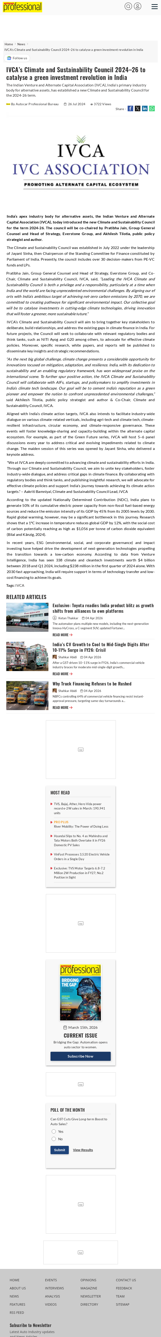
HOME (14, 1280)
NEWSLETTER (90, 1296)
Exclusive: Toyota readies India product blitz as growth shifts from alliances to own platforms (103, 608)
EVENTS (51, 1280)
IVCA (19, 585)
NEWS (14, 1296)
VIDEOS (51, 1304)
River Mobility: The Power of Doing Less (81, 826)
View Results (83, 1150)
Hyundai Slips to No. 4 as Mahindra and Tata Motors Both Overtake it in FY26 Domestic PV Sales (81, 840)
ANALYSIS (52, 1296)
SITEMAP (122, 1304)
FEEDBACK (124, 1288)
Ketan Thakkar (66, 618)
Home (9, 44)
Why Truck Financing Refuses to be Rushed (92, 684)
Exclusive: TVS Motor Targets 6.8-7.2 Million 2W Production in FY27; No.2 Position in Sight (79, 872)
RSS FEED (17, 1312)
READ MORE (63, 634)
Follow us (17, 58)
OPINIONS (88, 1280)
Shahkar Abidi (65, 657)
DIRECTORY (89, 1304)
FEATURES (17, 1304)
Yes (61, 1131)
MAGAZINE (88, 1288)
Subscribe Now (80, 1056)
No (60, 1139)
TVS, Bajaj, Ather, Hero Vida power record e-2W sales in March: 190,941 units (79, 808)
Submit (59, 1150)
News (21, 44)
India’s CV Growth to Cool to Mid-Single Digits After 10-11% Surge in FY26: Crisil (101, 647)
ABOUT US (18, 1288)
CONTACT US (126, 1280)
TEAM (120, 1296)
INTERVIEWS (54, 1288)
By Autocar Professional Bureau (32, 104)
